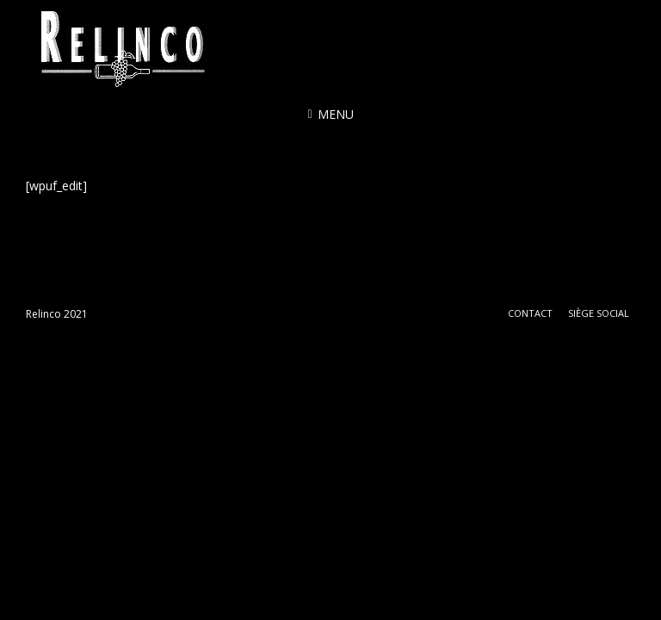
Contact (530, 313)
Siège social (598, 313)
